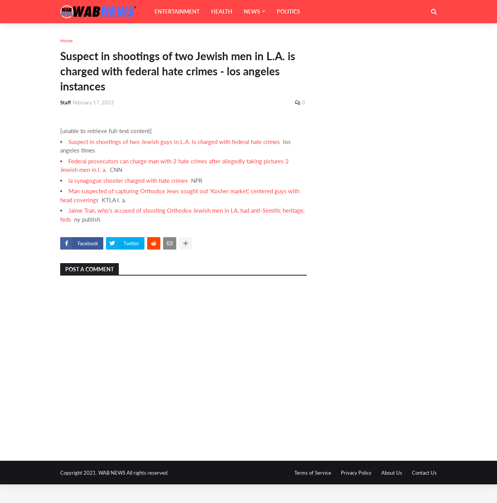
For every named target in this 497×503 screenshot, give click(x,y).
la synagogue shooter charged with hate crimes (128, 180)
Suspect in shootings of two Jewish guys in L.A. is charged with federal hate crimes (174, 141)
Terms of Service (312, 473)
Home (66, 40)
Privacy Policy (356, 473)
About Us (391, 473)
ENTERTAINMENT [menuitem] (177, 11)
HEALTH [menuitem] (221, 11)
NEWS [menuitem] (252, 11)
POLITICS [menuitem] (288, 11)
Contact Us (424, 473)
